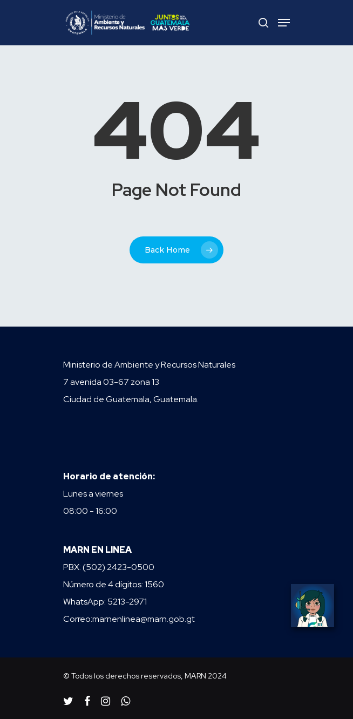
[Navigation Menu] (284, 22)
